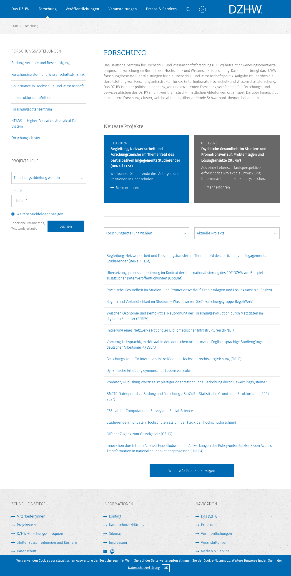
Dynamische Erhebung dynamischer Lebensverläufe (148, 370)
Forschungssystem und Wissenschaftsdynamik (48, 74)
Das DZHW (20, 9)
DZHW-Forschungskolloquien (40, 533)
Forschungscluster (25, 138)
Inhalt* (17, 191)
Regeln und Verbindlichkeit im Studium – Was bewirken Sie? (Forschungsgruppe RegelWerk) (180, 301)
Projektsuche (27, 525)
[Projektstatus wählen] (237, 233)
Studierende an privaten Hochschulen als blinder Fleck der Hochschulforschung (171, 422)
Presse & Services (161, 9)
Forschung (48, 9)
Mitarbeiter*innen (31, 516)
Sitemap (115, 533)
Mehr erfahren (127, 188)
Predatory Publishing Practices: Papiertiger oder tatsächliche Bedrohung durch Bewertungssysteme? (187, 382)
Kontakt (115, 516)
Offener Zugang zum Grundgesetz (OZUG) (139, 434)
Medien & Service (215, 551)
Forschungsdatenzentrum (31, 109)
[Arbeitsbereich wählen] (146, 233)
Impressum (118, 542)
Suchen (66, 226)
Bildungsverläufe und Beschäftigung (40, 63)
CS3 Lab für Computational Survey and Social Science (150, 411)
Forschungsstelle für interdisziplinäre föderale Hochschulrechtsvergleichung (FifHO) (174, 359)
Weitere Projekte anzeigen (191, 470)
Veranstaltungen (122, 9)
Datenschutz (27, 551)
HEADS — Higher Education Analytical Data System (45, 123)
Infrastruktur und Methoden (33, 98)
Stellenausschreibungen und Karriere (47, 542)
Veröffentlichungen (82, 9)
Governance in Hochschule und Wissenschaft (47, 86)
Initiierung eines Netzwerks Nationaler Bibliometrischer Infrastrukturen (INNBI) (170, 330)
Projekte (207, 525)
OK (166, 568)
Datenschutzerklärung (144, 568)
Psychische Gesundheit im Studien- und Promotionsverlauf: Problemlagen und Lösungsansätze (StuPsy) (189, 290)
